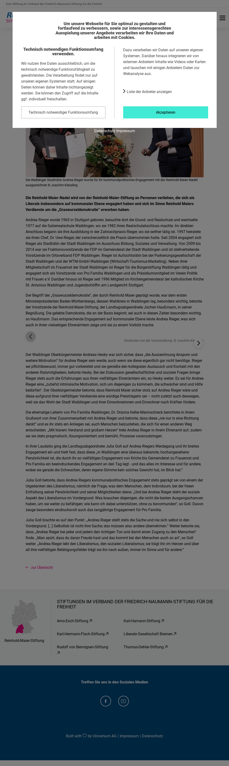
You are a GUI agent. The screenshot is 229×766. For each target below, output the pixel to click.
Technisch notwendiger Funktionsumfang (63, 112)
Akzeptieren (165, 112)
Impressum (125, 130)
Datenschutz (104, 130)
